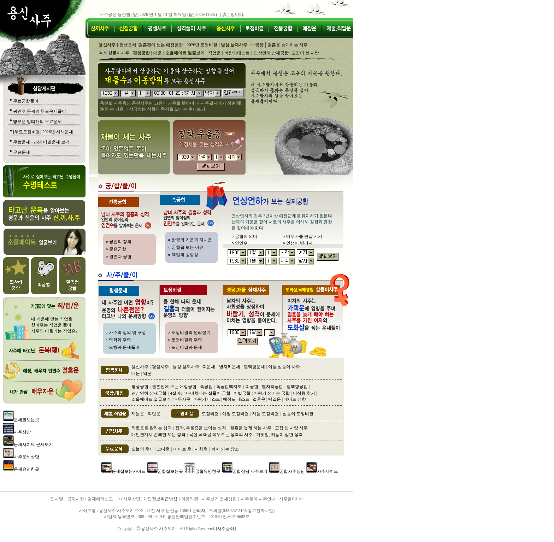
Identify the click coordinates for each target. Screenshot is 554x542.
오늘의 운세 (143, 449)
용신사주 (139, 366)
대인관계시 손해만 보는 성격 (158, 434)
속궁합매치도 (229, 386)
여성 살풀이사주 (114, 53)
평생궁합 (139, 386)
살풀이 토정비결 (298, 413)
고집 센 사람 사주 (291, 427)
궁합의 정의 (120, 241)
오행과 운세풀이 (124, 347)
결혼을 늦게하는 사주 (287, 44)
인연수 (241, 243)
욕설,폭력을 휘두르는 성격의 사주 (221, 434)
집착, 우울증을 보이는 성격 (200, 427)
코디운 (163, 449)
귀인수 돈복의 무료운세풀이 (39, 111)
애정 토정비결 (235, 413)
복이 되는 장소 (225, 449)
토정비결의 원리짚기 (191, 332)
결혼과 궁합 (120, 256)
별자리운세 (229, 366)
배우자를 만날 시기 (304, 236)
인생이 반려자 (299, 243)
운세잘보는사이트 (129, 471)
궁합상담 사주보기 (249, 471)
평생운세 (127, 44)
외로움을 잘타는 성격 (151, 427)
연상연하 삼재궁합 (272, 53)
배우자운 (181, 399)
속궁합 (257, 44)
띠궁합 (252, 386)
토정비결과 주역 (186, 339)
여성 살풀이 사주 (284, 366)
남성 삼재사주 (186, 366)
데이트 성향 (295, 399)
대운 (157, 53)
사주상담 (22, 432)
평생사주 (160, 366)
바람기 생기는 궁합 (271, 393)
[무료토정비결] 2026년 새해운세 (43, 131)
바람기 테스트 (207, 399)
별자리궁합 (272, 386)
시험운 (201, 449)
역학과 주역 (120, 339)
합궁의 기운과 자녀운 (192, 239)
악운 (147, 373)
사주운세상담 (26, 456)
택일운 (274, 399)
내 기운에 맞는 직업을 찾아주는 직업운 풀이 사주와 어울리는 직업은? (54, 325)
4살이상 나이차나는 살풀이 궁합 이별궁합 (210, 393)
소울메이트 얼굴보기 (151, 399)
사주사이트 (327, 471)
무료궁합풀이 (26, 101)
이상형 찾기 (304, 393)
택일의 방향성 (185, 254)
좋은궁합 (117, 249)
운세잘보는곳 (26, 419)
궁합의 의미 (246, 236)
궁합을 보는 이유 (188, 247)
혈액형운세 (255, 366)
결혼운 (259, 399)
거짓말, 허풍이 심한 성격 (279, 434)
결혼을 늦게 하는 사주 (250, 427)
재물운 (137, 413)
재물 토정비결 (265, 413)
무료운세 (21, 152)
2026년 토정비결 (202, 44)
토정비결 (210, 413)
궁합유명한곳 (207, 471)
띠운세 (208, 366)
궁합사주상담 (292, 471)
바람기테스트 (237, 53)
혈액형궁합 (297, 386)
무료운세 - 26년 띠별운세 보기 (41, 142)
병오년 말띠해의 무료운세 (37, 121)
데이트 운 (183, 449)
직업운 (214, 53)
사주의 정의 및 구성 (127, 332)
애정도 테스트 (236, 399)
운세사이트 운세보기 (33, 444)
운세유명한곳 (26, 469)
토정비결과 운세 (186, 347)
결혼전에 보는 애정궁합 (160, 44)
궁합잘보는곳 (170, 471)
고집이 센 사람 (305, 53)
